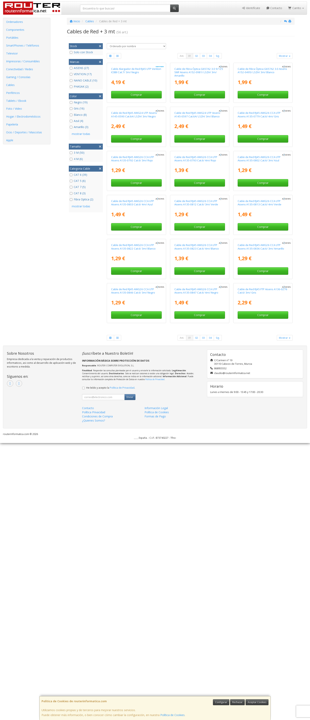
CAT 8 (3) (78, 193)
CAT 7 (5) (78, 187)
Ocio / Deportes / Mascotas (24, 132)
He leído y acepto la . (110, 664)
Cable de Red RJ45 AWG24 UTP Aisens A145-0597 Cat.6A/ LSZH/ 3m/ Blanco (197, 206)
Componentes (15, 30)
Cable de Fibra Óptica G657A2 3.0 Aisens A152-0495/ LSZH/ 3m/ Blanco (262, 116)
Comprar (136, 141)
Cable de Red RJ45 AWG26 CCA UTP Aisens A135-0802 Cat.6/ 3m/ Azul (259, 297)
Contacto (274, 8)
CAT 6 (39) (78, 175)
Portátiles (12, 37)
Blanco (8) (78, 115)
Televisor (12, 53)
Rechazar (237, 702)
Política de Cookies (172, 715)
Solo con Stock (81, 52)
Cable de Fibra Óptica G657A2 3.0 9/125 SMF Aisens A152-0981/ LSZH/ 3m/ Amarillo (198, 118)
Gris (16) (77, 108)
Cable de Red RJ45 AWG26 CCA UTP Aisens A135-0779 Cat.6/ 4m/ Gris (259, 206)
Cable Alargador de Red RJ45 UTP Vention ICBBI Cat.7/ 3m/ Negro (136, 116)
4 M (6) (76, 159)
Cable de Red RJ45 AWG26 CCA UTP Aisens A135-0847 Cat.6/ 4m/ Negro (196, 567)
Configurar (221, 702)
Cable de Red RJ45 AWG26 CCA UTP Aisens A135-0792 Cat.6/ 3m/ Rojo (132, 297)
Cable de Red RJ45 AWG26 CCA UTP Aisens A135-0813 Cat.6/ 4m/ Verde (259, 387)
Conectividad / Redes (19, 69)
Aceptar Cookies (257, 702)
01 (189, 56)
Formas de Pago (155, 693)
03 (203, 56)
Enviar (130, 674)
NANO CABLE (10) (83, 80)
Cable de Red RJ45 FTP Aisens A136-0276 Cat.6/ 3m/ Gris (262, 567)
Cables (10, 85)
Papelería (12, 124)
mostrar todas (81, 134)
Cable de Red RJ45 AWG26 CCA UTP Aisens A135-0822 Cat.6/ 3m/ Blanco (133, 477)
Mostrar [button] (284, 56)
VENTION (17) (81, 74)
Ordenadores (14, 22)
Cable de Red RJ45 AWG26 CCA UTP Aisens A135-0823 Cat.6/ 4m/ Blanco (196, 477)
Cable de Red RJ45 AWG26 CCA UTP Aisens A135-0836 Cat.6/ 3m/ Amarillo (261, 477)
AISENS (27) (79, 68)
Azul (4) (76, 121)
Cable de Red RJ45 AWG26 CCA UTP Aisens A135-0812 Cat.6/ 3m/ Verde (196, 387)
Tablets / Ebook (16, 101)
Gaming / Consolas (18, 77)
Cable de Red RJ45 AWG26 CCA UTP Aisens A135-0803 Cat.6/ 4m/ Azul (132, 387)
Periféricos (13, 93)
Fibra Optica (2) (81, 199)
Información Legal (156, 685)
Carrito (296, 8)
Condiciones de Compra (97, 693)
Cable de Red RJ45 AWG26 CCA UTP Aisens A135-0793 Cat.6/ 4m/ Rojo (195, 297)
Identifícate (251, 8)
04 (210, 56)
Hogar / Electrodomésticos (23, 116)
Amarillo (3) (79, 127)
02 (196, 56)
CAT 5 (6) (78, 181)
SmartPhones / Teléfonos (22, 45)
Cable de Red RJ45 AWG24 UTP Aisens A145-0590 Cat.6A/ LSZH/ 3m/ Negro (134, 206)
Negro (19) (79, 102)
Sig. (218, 56)
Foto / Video (14, 108)
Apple (9, 140)
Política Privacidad (93, 689)
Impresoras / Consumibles (23, 61)
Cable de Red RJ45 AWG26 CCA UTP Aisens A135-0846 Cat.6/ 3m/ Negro (133, 567)
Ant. (182, 56)
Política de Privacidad (154, 656)
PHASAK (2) (79, 86)
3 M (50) (77, 152)
